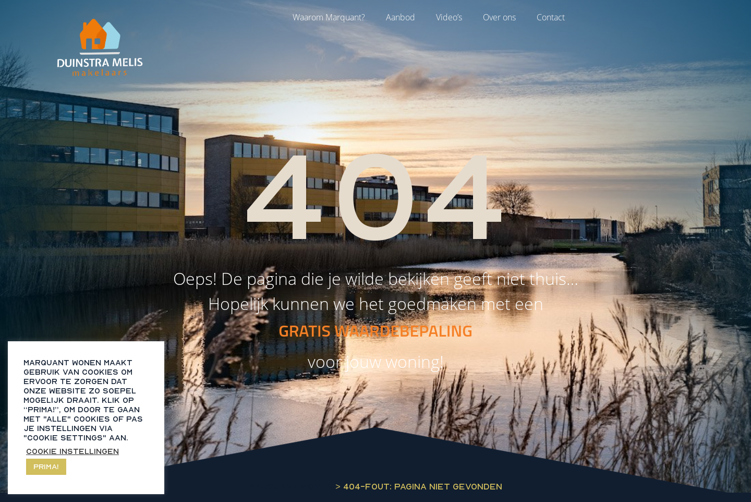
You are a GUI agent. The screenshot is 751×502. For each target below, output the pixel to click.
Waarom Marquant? (329, 17)
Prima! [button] (46, 466)
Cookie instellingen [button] (72, 451)
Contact (551, 17)
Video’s (449, 17)
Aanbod (400, 17)
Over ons (499, 17)
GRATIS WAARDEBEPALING (375, 330)
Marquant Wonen (291, 486)
